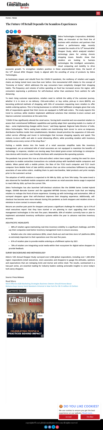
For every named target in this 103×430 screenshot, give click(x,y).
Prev (10, 316)
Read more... (88, 413)
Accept (68, 416)
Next (40, 316)
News (14, 18)
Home (8, 18)
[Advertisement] (28, 357)
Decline (90, 416)
